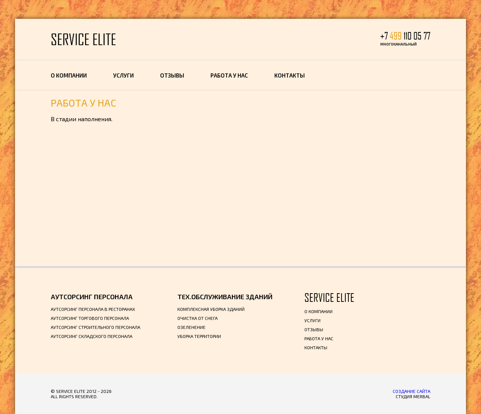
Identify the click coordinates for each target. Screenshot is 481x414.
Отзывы (172, 75)
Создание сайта (411, 391)
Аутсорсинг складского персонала (91, 336)
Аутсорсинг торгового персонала (90, 318)
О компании (69, 75)
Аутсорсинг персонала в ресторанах (93, 309)
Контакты (289, 75)
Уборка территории (199, 336)
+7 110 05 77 (405, 36)
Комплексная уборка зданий (211, 309)
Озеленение (191, 327)
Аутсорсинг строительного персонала (95, 327)
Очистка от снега (197, 318)
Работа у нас (229, 75)
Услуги (123, 75)
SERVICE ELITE (83, 39)
